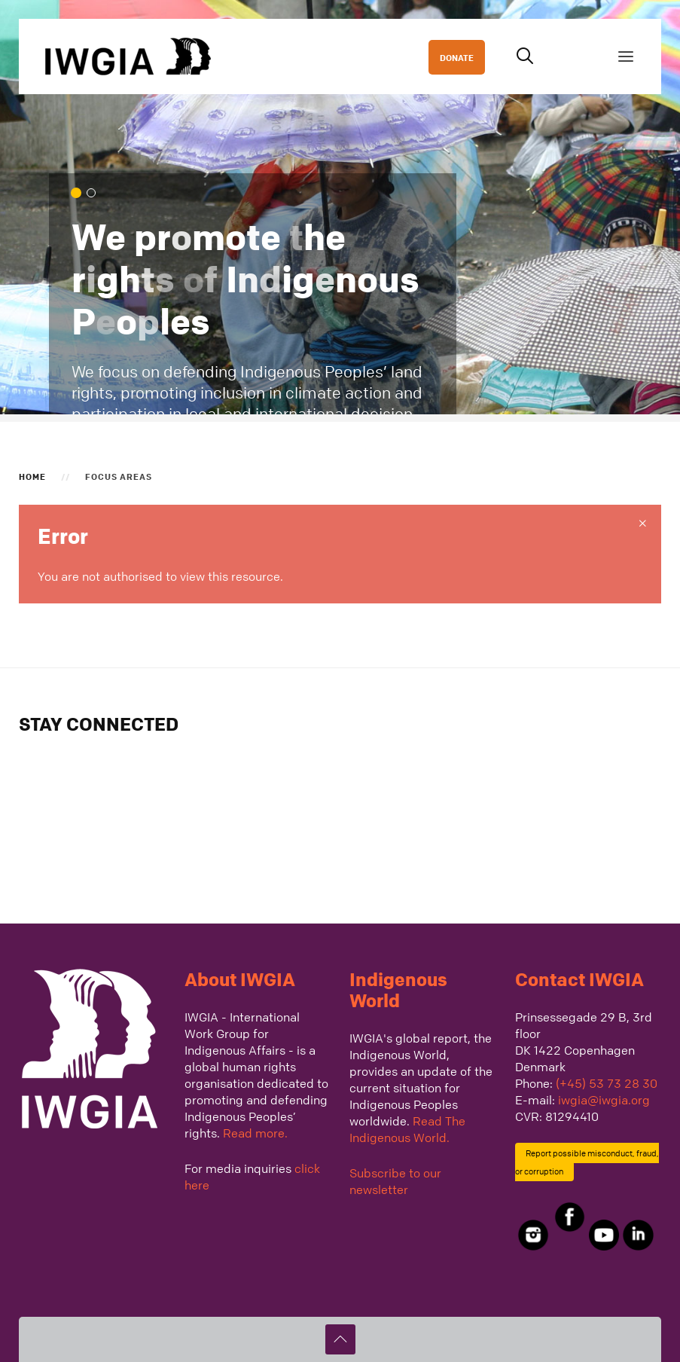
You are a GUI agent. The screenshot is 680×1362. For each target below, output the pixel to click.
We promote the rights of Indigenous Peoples (80, 194)
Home (32, 476)
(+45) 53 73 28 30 (606, 1083)
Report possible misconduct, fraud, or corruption (587, 1162)
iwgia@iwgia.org (604, 1099)
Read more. (255, 1133)
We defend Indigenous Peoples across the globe (95, 194)
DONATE (457, 57)
